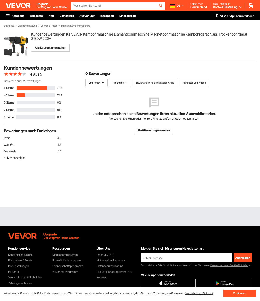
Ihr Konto (13, 271)
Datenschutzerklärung (110, 266)
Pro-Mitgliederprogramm (67, 260)
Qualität (8, 144)
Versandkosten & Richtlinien (25, 277)
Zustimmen (239, 293)
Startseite (9, 25)
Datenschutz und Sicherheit (199, 293)
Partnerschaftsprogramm (67, 266)
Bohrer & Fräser (49, 25)
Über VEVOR (104, 254)
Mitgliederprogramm (65, 254)
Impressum (103, 277)
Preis (7, 138)
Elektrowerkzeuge (27, 25)
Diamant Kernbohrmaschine (75, 25)
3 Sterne (9, 102)
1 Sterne (9, 117)
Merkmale (10, 151)
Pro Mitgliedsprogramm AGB (114, 271)
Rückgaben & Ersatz (20, 260)
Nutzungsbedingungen (111, 260)
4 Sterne (9, 95)
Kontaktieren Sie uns (20, 254)
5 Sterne (9, 88)
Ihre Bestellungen (18, 266)
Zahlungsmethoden (20, 283)
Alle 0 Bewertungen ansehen (153, 130)
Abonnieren (242, 257)
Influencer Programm (65, 271)
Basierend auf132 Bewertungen (23, 81)
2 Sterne (9, 109)
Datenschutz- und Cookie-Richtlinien (229, 265)
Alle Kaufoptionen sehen (50, 47)
